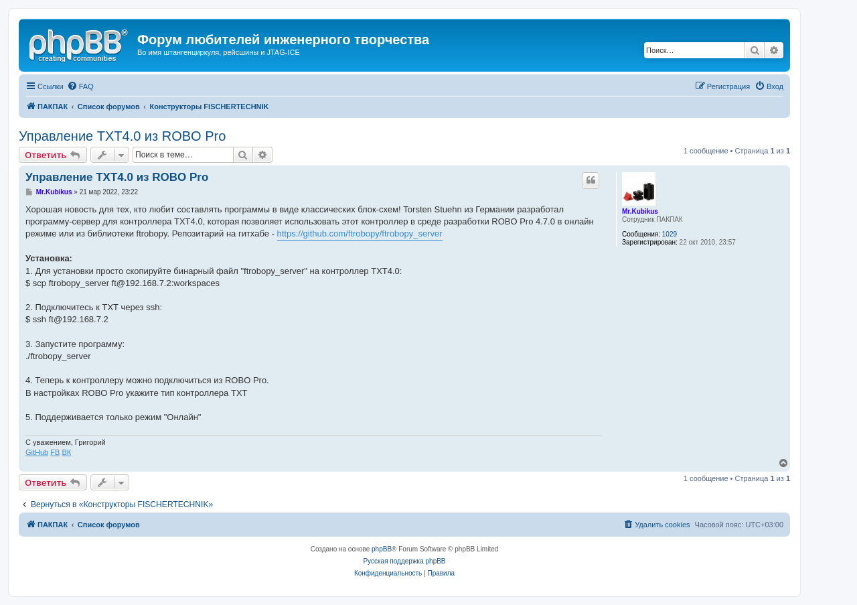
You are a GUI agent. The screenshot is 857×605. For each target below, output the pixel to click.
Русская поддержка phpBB (404, 561)
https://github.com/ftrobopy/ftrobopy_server (360, 233)
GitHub (36, 452)
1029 (669, 234)
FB (55, 452)
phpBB (382, 549)
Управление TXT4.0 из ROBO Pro (122, 136)
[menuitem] (80, 86)
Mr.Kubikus (640, 211)
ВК (66, 452)
